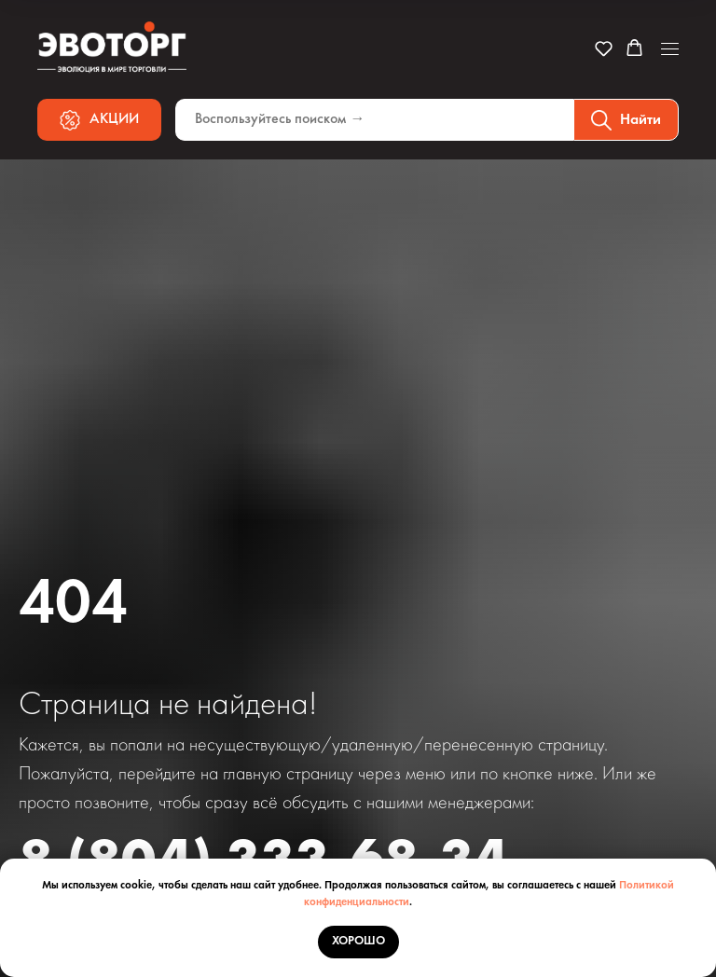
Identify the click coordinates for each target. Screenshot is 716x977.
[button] (604, 48)
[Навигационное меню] (670, 49)
